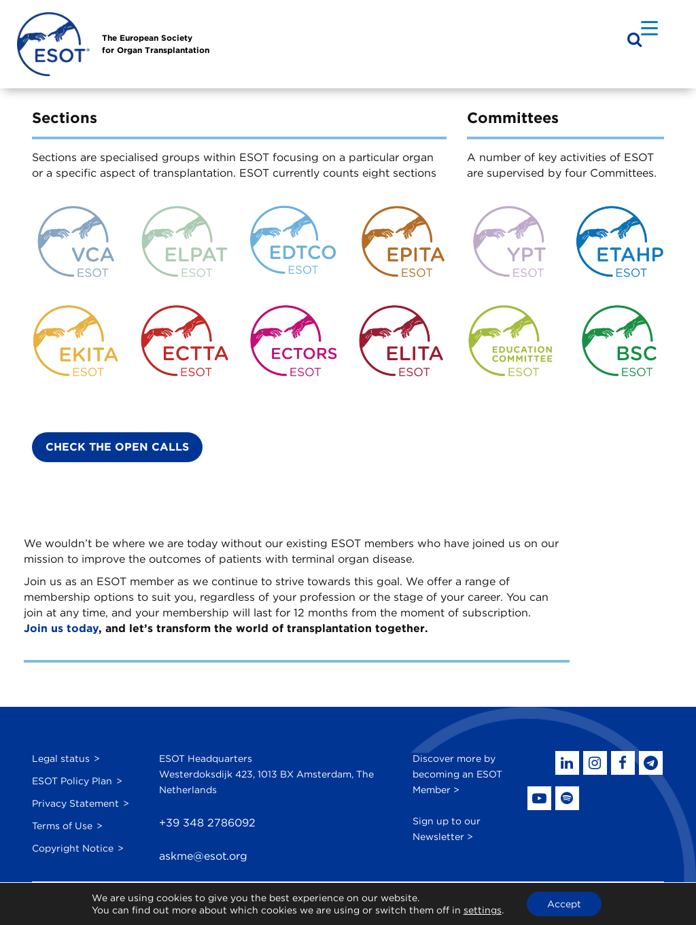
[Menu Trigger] (649, 27)
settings (483, 910)
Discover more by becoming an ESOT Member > (457, 774)
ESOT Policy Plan (72, 780)
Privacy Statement (75, 803)
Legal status (61, 758)
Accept (564, 903)
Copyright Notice (73, 848)
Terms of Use (62, 825)
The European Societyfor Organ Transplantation (155, 44)
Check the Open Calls (117, 446)
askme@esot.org (203, 856)
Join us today (61, 628)
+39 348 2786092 (207, 822)
